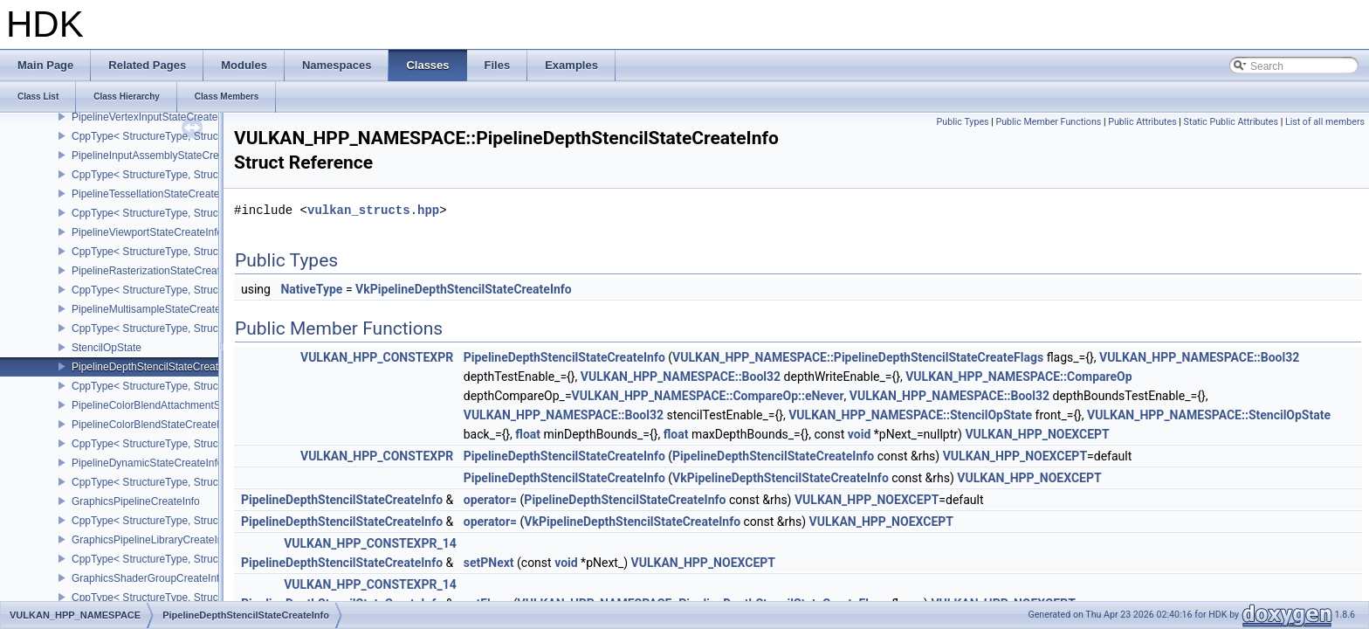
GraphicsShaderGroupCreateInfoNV (156, 578)
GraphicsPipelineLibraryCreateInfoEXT (162, 540)
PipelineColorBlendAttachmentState (155, 405)
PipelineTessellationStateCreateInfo (154, 194)
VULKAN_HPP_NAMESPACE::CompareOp (1018, 377)
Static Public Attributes (1231, 122)
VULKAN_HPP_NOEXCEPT (1037, 434)
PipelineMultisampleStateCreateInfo (155, 309)
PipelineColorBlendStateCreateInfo (153, 424)
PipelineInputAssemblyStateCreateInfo (161, 155)
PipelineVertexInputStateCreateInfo (153, 117)
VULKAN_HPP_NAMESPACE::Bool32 (1199, 357)
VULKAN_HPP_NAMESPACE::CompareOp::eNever (708, 396)
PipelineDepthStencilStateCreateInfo (157, 367)
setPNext (489, 563)
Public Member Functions (1048, 122)
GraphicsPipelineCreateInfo (136, 501)
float (527, 434)
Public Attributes (1142, 122)
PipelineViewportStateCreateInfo (147, 232)
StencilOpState (106, 348)
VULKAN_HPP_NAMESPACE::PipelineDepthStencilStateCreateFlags (857, 357)
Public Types (963, 122)
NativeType (311, 289)
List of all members (1325, 122)
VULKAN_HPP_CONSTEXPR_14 (370, 543)
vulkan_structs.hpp (373, 210)
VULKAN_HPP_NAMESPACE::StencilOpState (910, 415)
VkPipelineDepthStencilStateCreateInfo (463, 289)
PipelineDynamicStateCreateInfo (147, 463)
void (859, 434)
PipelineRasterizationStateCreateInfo (158, 271)
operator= (490, 500)
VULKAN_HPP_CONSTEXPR (376, 357)
